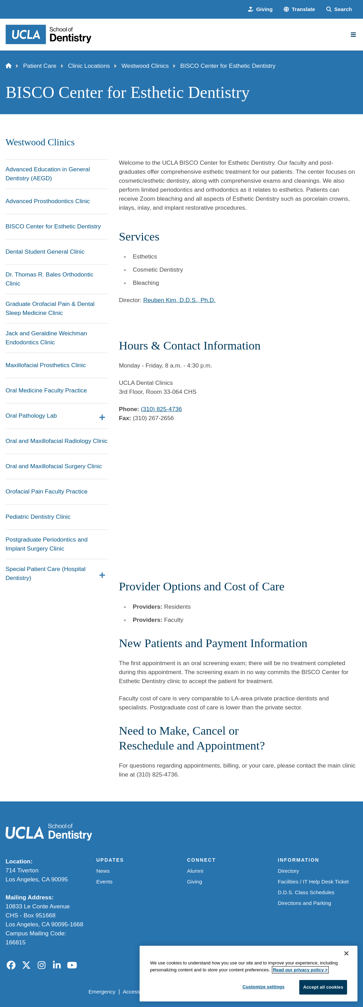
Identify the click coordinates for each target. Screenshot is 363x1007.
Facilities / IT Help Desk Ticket (313, 881)
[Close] (346, 953)
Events (104, 881)
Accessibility (137, 992)
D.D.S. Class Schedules (306, 892)
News (102, 871)
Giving (194, 881)
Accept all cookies (323, 987)
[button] (299, 9)
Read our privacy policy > (300, 969)
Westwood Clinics (145, 65)
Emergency (102, 992)
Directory (288, 871)
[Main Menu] (353, 34)
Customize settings (263, 986)
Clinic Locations (89, 65)
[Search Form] (339, 9)
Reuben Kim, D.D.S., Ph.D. (179, 300)
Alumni (195, 871)
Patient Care (39, 65)
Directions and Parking (304, 903)
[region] (248, 973)
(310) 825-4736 (161, 409)
